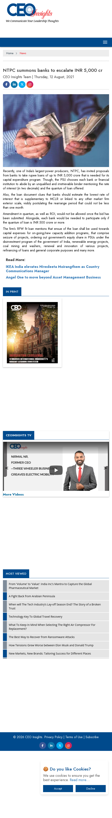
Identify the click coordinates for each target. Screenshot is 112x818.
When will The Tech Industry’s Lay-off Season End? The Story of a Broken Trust (55, 606)
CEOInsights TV (18, 435)
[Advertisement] (56, 534)
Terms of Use (74, 737)
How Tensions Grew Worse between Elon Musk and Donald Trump (51, 645)
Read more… (80, 779)
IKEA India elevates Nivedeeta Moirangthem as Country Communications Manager (52, 269)
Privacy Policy (53, 737)
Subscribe (92, 737)
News (23, 53)
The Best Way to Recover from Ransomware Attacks (42, 637)
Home (9, 53)
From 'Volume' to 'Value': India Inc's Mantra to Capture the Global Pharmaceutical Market (50, 586)
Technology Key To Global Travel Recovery (35, 616)
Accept (58, 789)
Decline (90, 789)
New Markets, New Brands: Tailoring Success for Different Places (50, 653)
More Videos (13, 494)
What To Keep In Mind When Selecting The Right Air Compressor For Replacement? (52, 627)
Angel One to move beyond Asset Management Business (53, 277)
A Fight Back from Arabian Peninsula (32, 596)
